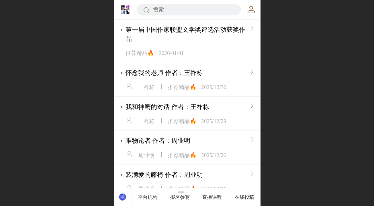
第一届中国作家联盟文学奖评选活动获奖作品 (185, 34)
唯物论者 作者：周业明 (158, 140)
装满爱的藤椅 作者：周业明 (164, 174)
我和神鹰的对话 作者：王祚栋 (167, 106)
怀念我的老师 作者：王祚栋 (164, 72)
